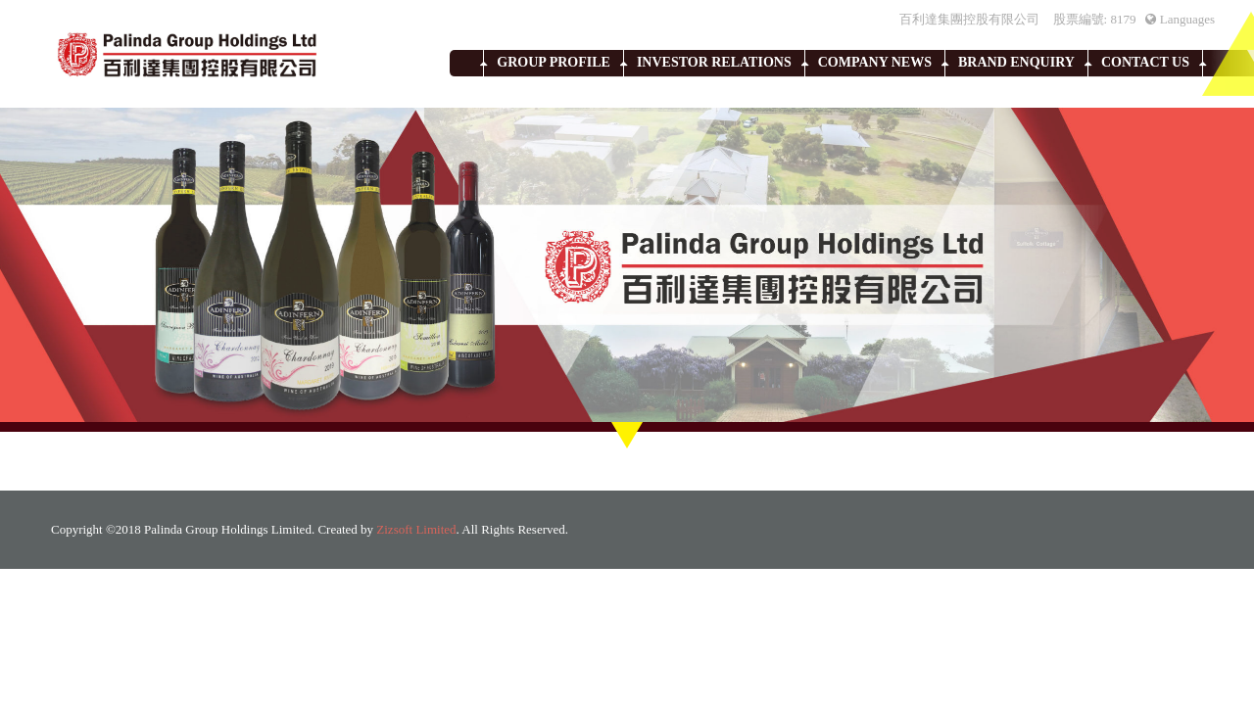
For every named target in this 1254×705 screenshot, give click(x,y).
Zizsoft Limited (416, 529)
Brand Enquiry (1016, 62)
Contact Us (1145, 62)
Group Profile (553, 62)
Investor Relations (714, 62)
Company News (875, 62)
